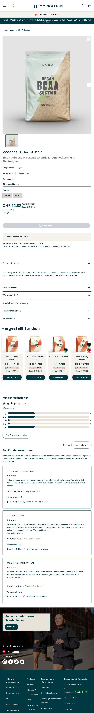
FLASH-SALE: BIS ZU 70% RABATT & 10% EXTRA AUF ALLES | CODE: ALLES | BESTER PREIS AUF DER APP (47, 21)
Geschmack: (8, 179)
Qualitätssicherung (49, 693)
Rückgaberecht (12, 704)
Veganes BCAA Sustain (20, 30)
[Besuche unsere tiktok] (16, 661)
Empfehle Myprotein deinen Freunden (76, 688)
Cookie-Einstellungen (13, 646)
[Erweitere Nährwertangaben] (47, 311)
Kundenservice (12, 687)
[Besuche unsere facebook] (10, 661)
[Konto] (83, 5)
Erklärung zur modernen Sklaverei (51, 701)
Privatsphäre (46, 708)
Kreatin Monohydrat (58, 357)
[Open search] (13, 6)
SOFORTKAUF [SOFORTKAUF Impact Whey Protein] (12, 377)
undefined (47, 184)
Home (5, 30)
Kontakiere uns (12, 693)
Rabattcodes (70, 698)
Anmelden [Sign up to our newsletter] (11, 627)
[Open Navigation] (4, 6)
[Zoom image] (89, 39)
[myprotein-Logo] (48, 6)
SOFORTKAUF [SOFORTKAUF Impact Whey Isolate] (82, 377)
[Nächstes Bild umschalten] (89, 85)
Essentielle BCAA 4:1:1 (35, 358)
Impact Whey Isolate (82, 358)
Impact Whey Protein (12, 358)
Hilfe (8, 699)
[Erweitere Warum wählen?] (47, 295)
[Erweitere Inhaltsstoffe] (47, 319)
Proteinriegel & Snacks (32, 707)
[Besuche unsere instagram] (4, 661)
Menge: (6, 212)
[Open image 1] (11, 140)
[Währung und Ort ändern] (47, 651)
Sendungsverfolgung (15, 710)
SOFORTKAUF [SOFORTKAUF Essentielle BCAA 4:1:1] (35, 377)
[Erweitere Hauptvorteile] (47, 287)
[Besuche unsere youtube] (22, 661)
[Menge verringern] (5, 218)
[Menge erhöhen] (20, 218)
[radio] (7, 195)
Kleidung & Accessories (32, 692)
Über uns (45, 687)
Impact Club (69, 703)
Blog (29, 700)
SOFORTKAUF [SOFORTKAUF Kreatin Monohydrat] (59, 377)
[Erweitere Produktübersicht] (47, 263)
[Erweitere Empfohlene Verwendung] (47, 303)
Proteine (31, 684)
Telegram (68, 709)
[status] (13, 218)
